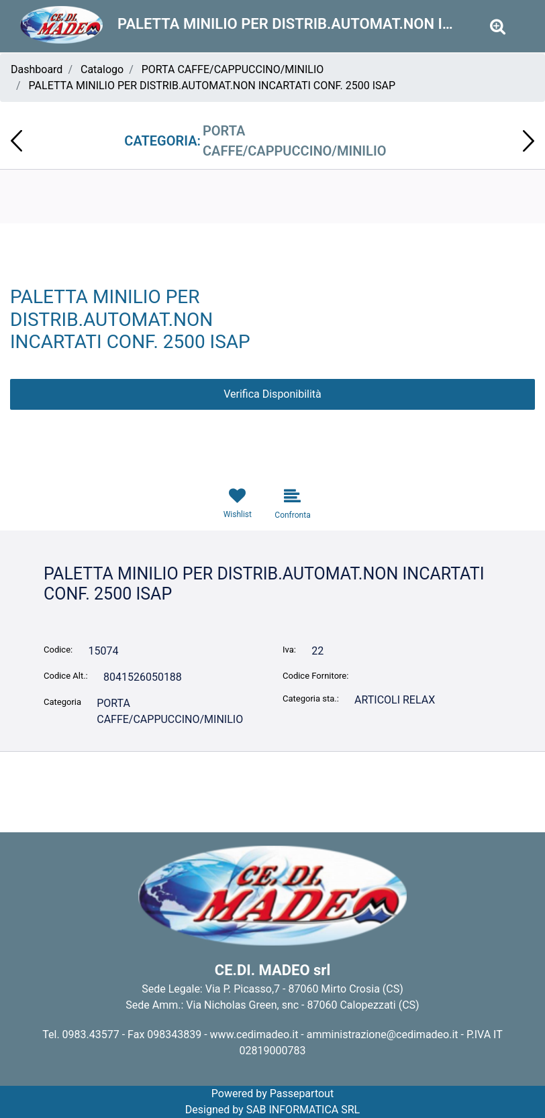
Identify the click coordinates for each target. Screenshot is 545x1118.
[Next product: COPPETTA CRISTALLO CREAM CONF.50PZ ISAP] (528, 140)
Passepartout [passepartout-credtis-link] (302, 1093)
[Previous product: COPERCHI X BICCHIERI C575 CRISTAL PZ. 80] (16, 140)
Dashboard (36, 69)
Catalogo (102, 69)
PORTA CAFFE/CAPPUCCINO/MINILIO (233, 69)
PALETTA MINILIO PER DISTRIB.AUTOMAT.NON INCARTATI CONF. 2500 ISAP (212, 85)
